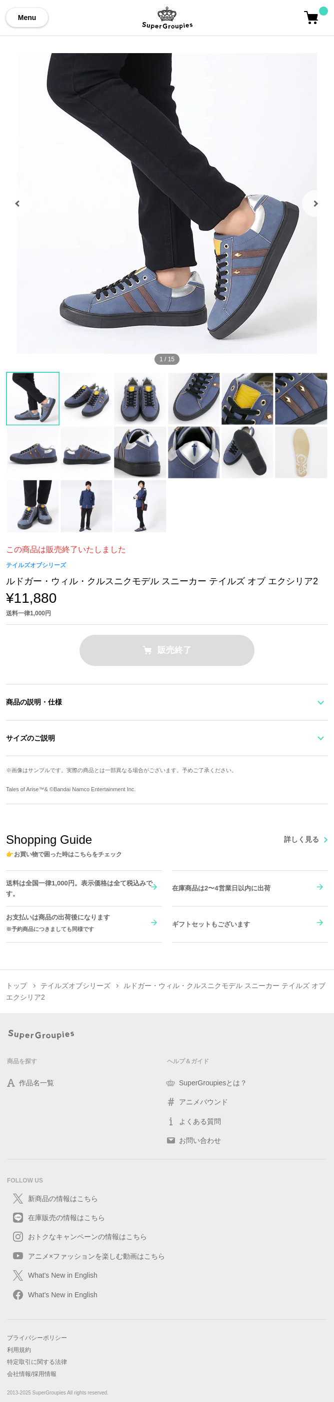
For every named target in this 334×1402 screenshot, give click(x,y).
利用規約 (19, 1349)
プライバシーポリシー (37, 1337)
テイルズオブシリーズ (36, 565)
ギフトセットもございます (211, 923)
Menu (27, 18)
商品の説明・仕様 (34, 702)
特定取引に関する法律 (37, 1361)
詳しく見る (301, 839)
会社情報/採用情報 (31, 1373)
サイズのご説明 (30, 738)
